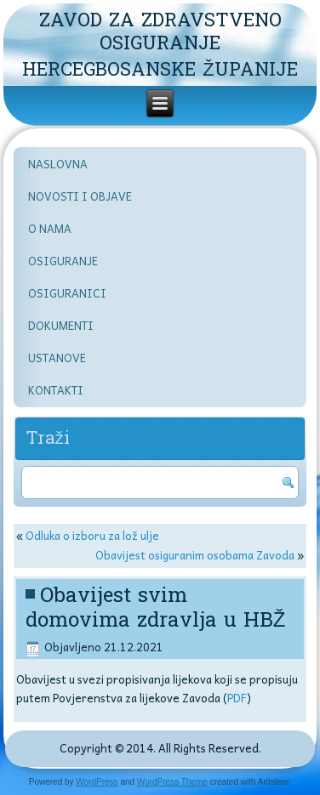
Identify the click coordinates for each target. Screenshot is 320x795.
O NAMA (49, 228)
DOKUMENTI (61, 325)
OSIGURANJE (63, 261)
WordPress (96, 781)
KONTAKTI (55, 390)
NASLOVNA (58, 164)
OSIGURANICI (67, 293)
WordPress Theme (172, 781)
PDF (237, 698)
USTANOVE (57, 357)
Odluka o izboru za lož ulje (92, 535)
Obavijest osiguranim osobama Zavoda (194, 555)
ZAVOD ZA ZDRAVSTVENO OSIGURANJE (160, 31)
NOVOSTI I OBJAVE (80, 196)
